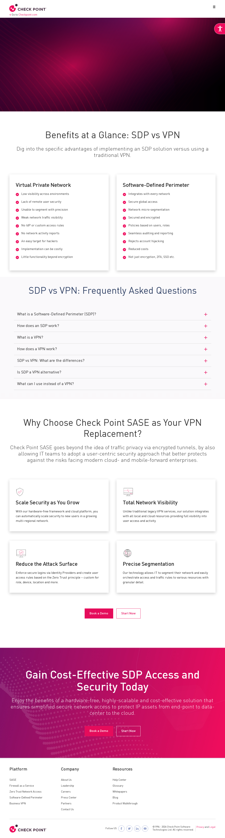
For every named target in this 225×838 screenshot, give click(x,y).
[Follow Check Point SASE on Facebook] (121, 828)
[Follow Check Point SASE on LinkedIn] (137, 828)
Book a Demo (23, 99)
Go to (23, 14)
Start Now (53, 99)
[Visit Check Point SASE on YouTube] (145, 828)
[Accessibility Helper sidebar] (219, 29)
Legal (212, 827)
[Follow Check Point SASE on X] (129, 828)
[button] (213, 7)
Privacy (200, 827)
